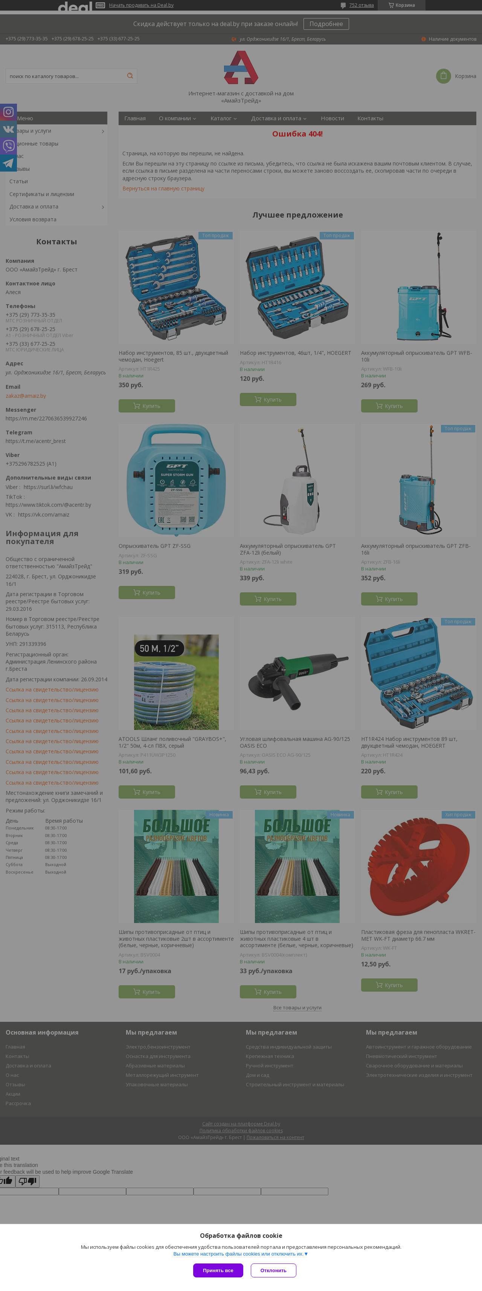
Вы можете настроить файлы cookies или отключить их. (238, 1254)
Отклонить (274, 1270)
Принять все (218, 1270)
